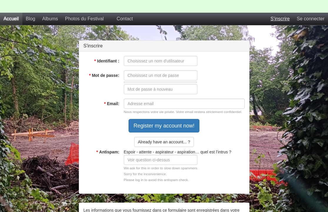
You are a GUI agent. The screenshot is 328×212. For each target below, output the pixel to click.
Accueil (11, 6)
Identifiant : (106, 48)
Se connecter (310, 6)
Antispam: (107, 139)
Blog (30, 6)
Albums (50, 6)
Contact (125, 6)
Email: (111, 91)
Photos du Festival (84, 6)
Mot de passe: (104, 62)
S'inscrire (279, 6)
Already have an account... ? (164, 129)
